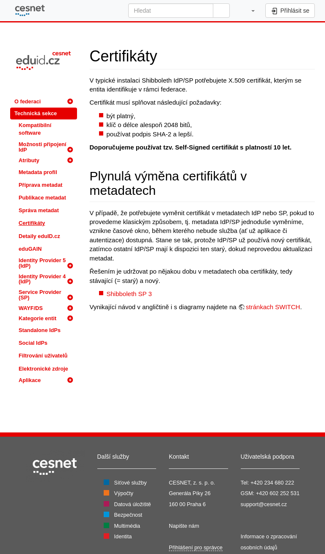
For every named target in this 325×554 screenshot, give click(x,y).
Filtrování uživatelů (43, 355)
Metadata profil (38, 172)
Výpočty (123, 493)
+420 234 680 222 (272, 482)
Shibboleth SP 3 (129, 293)
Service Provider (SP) (40, 295)
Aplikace (30, 380)
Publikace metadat (42, 197)
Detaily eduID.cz (39, 236)
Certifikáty (32, 223)
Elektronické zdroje (43, 369)
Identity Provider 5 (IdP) (42, 263)
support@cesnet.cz (264, 504)
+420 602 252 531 (278, 493)
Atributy (29, 160)
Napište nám (184, 526)
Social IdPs (33, 343)
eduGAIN (30, 249)
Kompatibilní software (35, 129)
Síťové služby (130, 482)
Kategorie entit (37, 318)
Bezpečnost (128, 515)
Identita (123, 536)
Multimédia (127, 526)
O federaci (27, 101)
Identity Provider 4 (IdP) (42, 279)
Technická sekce (35, 113)
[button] (248, 10)
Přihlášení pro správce (196, 547)
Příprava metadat (40, 185)
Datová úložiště (132, 504)
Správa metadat (39, 210)
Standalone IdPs (40, 330)
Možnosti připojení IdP (42, 147)
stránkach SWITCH (273, 306)
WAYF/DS (31, 308)
